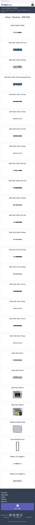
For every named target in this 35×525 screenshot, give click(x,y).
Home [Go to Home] (3, 10)
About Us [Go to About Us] (4, 501)
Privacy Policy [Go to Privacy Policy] (17, 517)
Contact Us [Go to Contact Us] (6, 517)
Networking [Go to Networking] (19, 10)
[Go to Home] (6, 4)
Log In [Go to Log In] (33, 2)
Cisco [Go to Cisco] (29, 10)
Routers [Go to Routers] (3, 11)
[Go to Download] (17, 506)
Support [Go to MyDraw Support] (4, 499)
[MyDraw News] (21, 515)
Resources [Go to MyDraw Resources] (7, 10)
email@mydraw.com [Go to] (5, 1)
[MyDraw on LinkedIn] (17, 515)
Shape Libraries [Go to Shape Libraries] (13, 10)
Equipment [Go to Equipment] (24, 10)
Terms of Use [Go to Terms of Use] (29, 517)
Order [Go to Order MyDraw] (3, 497)
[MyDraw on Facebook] (10, 515)
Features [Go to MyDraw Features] (4, 493)
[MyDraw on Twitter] (14, 515)
